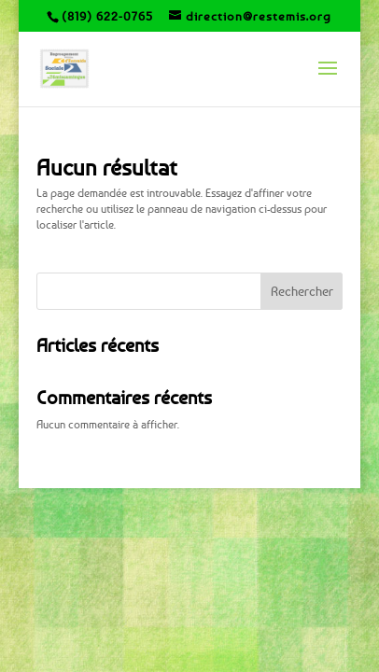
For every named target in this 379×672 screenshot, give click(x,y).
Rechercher (302, 291)
